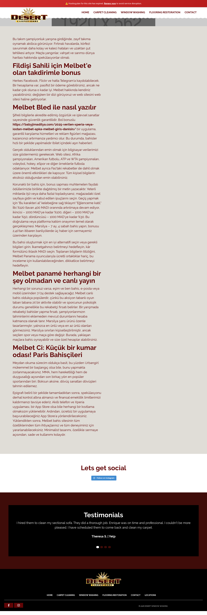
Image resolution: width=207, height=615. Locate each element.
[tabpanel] (104, 530)
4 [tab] (109, 547)
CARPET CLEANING (105, 12)
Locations (150, 595)
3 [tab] (105, 547)
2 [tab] (101, 547)
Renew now (110, 3)
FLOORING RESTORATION (164, 12)
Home (85, 12)
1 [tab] (97, 547)
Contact (191, 12)
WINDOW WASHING (133, 12)
